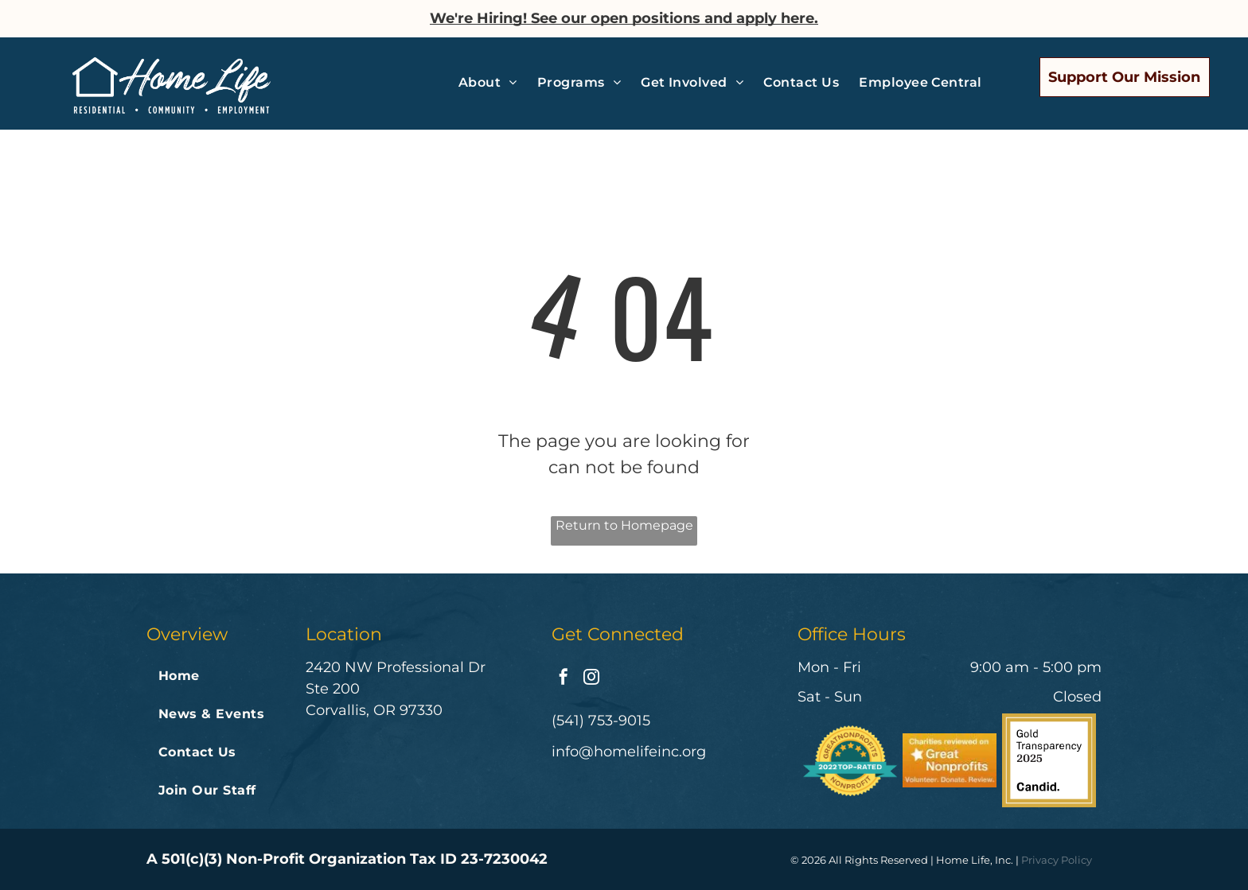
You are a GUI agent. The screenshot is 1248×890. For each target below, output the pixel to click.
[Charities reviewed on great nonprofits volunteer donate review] (949, 760)
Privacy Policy (1056, 859)
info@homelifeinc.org (629, 751)
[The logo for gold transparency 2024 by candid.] (1049, 760)
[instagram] (591, 679)
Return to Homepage (624, 525)
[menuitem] (493, 83)
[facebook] (563, 679)
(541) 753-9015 (601, 720)
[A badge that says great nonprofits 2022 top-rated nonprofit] (850, 760)
